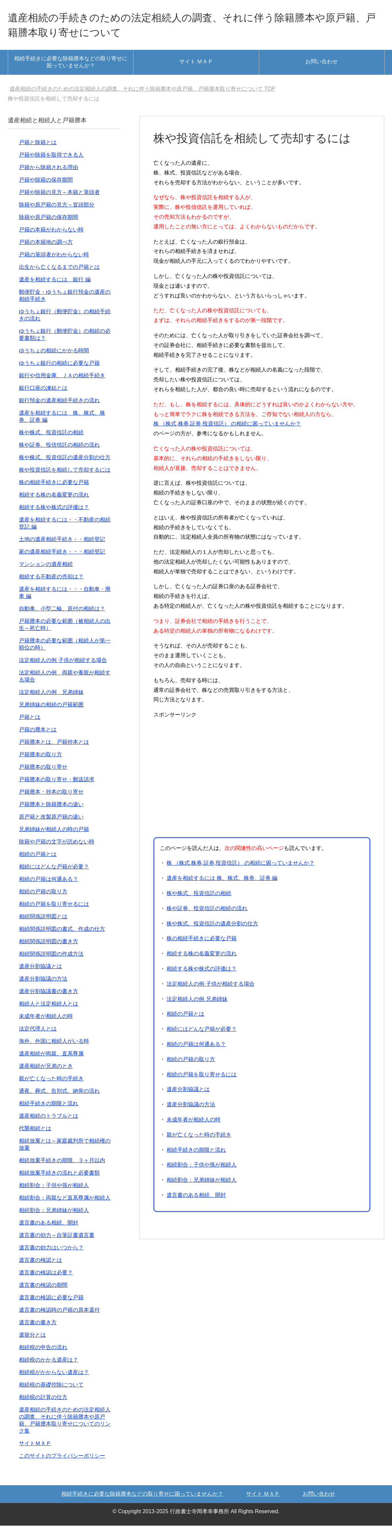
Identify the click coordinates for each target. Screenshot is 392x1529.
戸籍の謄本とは (38, 733)
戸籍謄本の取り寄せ (43, 770)
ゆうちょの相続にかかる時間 (54, 354)
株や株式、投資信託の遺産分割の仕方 (212, 927)
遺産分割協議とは (188, 1092)
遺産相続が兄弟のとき (46, 1069)
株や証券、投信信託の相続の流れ (59, 448)
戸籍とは (29, 720)
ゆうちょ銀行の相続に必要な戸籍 (59, 366)
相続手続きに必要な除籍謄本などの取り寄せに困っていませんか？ (70, 65)
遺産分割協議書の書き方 (48, 994)
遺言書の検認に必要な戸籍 (51, 1301)
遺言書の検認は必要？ (46, 1276)
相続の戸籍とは (185, 1017)
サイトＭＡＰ (35, 1447)
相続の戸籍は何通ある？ (196, 1047)
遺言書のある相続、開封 (196, 1198)
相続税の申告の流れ (43, 1350)
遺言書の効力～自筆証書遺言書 (56, 1238)
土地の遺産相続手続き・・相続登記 (62, 542)
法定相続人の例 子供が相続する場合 (210, 987)
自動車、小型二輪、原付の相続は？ (62, 612)
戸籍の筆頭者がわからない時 (54, 258)
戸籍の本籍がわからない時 (51, 233)
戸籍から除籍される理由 (48, 170)
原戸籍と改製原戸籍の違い (51, 820)
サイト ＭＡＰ (196, 65)
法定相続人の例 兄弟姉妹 (197, 1002)
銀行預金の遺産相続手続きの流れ (59, 404)
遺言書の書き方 (38, 1326)
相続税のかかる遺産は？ (48, 1363)
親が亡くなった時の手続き (199, 1138)
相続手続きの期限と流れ (196, 1153)
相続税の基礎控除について (51, 1388)
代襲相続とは (35, 1132)
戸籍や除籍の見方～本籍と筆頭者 (59, 195)
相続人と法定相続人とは (48, 1007)
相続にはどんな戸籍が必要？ (202, 1032)
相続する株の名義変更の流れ (202, 957)
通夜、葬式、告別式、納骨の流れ (59, 1094)
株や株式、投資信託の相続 (199, 896)
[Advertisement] (210, 780)
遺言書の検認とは (40, 1263)
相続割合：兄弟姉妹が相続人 (202, 1183)
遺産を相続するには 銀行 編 (54, 283)
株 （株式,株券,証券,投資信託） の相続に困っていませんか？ (227, 427)
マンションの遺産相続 (46, 567)
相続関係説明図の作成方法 (51, 957)
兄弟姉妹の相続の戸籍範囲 (51, 708)
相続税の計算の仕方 (43, 1400)
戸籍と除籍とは (38, 146)
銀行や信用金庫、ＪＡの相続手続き (62, 379)
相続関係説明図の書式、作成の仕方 (62, 932)
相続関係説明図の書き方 (48, 945)
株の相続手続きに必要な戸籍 (202, 942)
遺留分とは (32, 1338)
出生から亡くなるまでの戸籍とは (59, 270)
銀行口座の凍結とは (43, 391)
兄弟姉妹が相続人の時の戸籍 (54, 832)
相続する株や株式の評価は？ (202, 972)
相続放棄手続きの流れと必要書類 (59, 1176)
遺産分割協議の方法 (191, 1108)
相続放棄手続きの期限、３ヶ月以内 (62, 1164)
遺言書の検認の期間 (43, 1288)
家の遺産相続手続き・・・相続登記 (62, 555)
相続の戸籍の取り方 (191, 1062)
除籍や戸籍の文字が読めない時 (56, 845)
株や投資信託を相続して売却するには (65, 473)
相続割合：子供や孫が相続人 (202, 1168)
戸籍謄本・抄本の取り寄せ (51, 795)
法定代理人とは (38, 1032)
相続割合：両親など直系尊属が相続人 (65, 1201)
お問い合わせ (321, 65)
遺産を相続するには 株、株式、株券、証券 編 (222, 881)
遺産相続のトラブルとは (48, 1119)
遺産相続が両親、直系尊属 (51, 1057)
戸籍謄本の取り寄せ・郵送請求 (56, 783)
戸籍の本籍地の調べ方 (46, 245)
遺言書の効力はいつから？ (51, 1251)
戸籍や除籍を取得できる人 (51, 158)
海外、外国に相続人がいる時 (54, 1044)
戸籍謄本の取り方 (40, 758)
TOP (142, 92)
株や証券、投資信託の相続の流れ (207, 912)
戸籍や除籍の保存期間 (46, 183)
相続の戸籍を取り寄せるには (202, 1078)
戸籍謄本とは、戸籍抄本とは (54, 745)
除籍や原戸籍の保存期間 (48, 220)
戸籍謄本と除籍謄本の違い (51, 807)
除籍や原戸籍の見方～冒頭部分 (56, 208)
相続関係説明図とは (43, 920)
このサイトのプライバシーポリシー (62, 1459)
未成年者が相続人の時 (193, 1123)
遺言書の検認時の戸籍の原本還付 (59, 1313)
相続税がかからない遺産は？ (54, 1375)
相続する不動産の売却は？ (51, 580)
